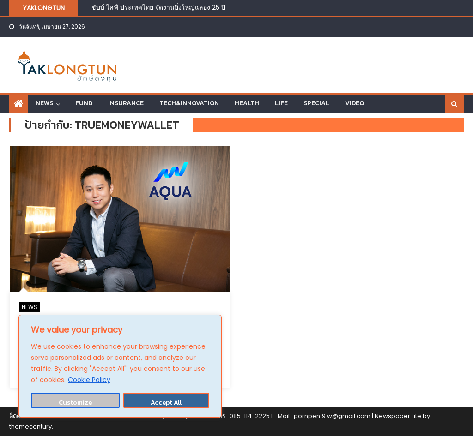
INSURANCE (126, 103)
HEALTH (247, 103)
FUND (83, 103)
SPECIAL (316, 103)
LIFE (281, 103)
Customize (75, 402)
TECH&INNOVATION (189, 103)
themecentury (30, 426)
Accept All (166, 402)
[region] (120, 366)
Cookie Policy (89, 379)
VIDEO (354, 103)
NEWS (44, 103)
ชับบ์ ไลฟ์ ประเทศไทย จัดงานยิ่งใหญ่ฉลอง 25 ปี (158, 7)
